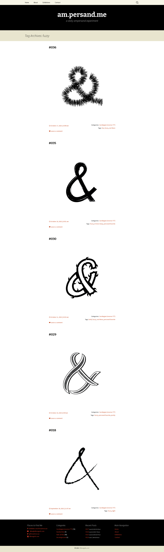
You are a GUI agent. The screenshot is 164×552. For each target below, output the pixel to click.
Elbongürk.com (33, 536)
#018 (52, 430)
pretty (113, 415)
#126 (87, 532)
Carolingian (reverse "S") (107, 125)
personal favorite (109, 224)
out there (112, 128)
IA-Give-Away (98, 224)
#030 (52, 239)
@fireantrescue (33, 534)
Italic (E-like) (60, 535)
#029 (52, 334)
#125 (87, 535)
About (36, 2)
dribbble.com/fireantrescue (37, 529)
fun (103, 128)
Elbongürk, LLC (84, 548)
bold (90, 319)
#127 (87, 529)
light (113, 511)
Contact (57, 2)
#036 (52, 47)
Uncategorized (61, 537)
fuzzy (106, 128)
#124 (87, 537)
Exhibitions (46, 2)
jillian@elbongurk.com (35, 531)
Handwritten (60, 532)
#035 (52, 143)
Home (27, 2)
